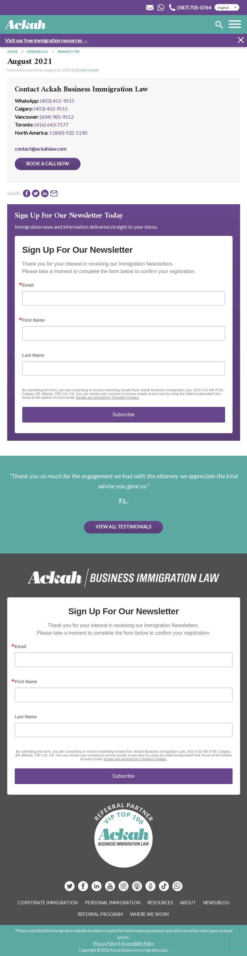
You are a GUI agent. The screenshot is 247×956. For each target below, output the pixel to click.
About (188, 902)
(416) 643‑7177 (51, 124)
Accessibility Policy (137, 943)
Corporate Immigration (48, 902)
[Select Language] (226, 7)
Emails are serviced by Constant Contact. (107, 397)
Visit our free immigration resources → (46, 40)
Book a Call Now (47, 163)
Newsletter (68, 51)
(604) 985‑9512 (57, 117)
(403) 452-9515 (57, 101)
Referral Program (100, 914)
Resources (160, 902)
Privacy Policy (105, 943)
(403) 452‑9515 (51, 109)
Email (28, 285)
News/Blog (37, 51)
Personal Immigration (112, 902)
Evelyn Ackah (87, 70)
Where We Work (149, 914)
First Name (33, 320)
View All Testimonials (123, 526)
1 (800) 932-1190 (68, 133)
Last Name (33, 355)
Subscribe (123, 414)
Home (12, 51)
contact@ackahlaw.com (40, 149)
